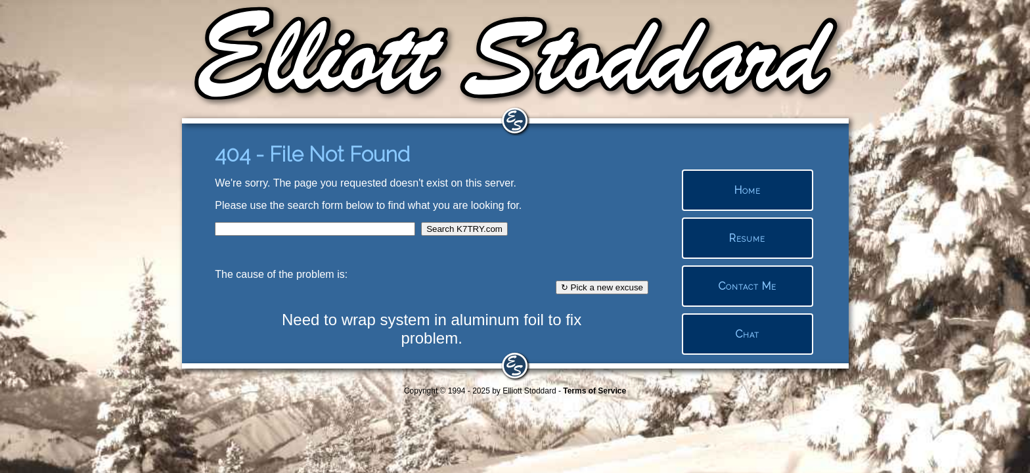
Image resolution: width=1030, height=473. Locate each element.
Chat (747, 334)
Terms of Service (594, 390)
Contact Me (747, 286)
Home (747, 190)
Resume (747, 238)
